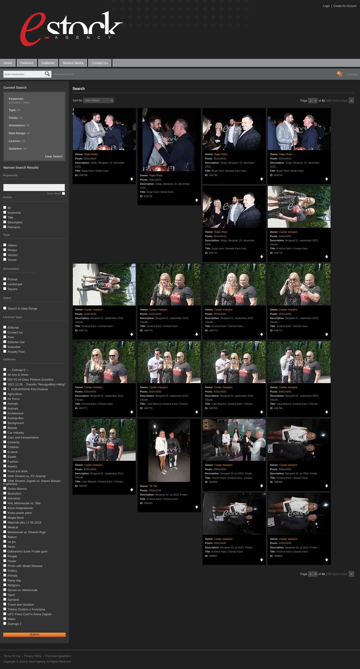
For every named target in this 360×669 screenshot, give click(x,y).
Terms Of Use (12, 656)
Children (13, 447)
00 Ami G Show (18, 374)
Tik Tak (153, 486)
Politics (12, 570)
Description (15, 222)
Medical (13, 527)
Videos (12, 245)
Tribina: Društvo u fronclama (26, 609)
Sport (11, 595)
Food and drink (18, 471)
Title (10, 217)
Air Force (14, 399)
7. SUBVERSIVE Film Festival (28, 389)
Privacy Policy (33, 656)
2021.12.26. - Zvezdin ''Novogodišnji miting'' (37, 384)
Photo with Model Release (25, 566)
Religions (14, 585)
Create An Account (345, 6)
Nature (12, 537)
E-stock (13, 452)
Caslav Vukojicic (288, 232)
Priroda (12, 575)
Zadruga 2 (14, 624)
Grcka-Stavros (17, 488)
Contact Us (100, 63)
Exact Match (54, 193)
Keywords (14, 212)
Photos (12, 250)
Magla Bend (16, 517)
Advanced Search (64, 74)
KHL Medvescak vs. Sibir (24, 503)
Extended (14, 347)
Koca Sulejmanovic (20, 508)
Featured (26, 63)
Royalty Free (16, 351)
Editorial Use (16, 342)
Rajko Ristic (91, 154)
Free (11, 337)
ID (9, 208)
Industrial (14, 498)
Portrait (12, 279)
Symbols (13, 599)
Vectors (13, 255)
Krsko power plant (20, 513)
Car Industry (16, 432)
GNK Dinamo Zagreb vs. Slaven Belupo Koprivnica (31, 482)
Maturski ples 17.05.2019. (25, 522)
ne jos (12, 542)
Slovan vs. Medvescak (22, 590)
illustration (14, 493)
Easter (12, 456)
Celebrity (14, 442)
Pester (12, 561)
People (12, 556)
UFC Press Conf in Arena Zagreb (30, 614)
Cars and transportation (23, 437)
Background (16, 423)
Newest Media (73, 63)
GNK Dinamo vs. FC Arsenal (27, 476)
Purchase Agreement (58, 656)
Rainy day (14, 580)
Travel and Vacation (21, 604)
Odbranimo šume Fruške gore (28, 551)
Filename (14, 227)
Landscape (15, 284)
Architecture (15, 413)
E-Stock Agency (35, 661)
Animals (13, 403)
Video (11, 619)
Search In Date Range (22, 308)
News (8, 63)
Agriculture (15, 394)
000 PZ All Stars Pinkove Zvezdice (30, 379)
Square (12, 289)
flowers (12, 466)
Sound (12, 260)
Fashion (13, 461)
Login (326, 6)
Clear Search (53, 156)
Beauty (12, 428)
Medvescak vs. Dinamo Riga (27, 532)
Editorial (13, 327)
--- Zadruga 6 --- (18, 370)
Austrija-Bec (16, 418)
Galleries (48, 63)
